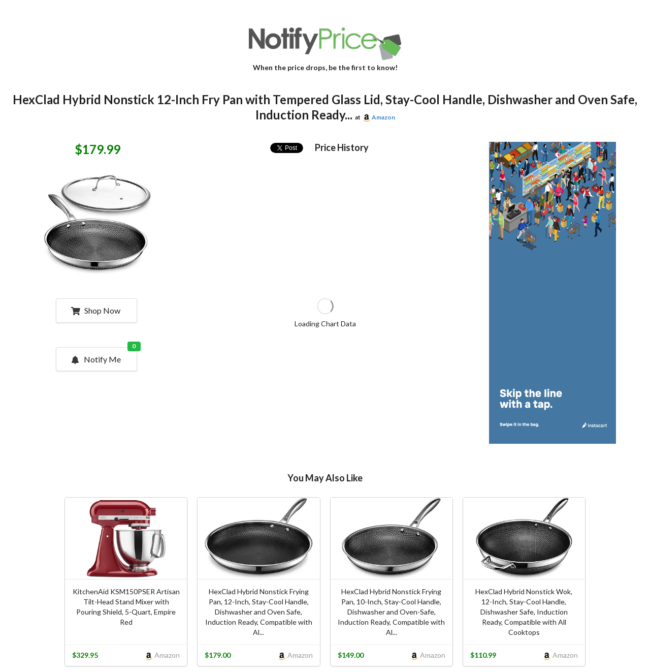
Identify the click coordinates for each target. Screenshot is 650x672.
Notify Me (104, 356)
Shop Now (95, 310)
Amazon (383, 117)
